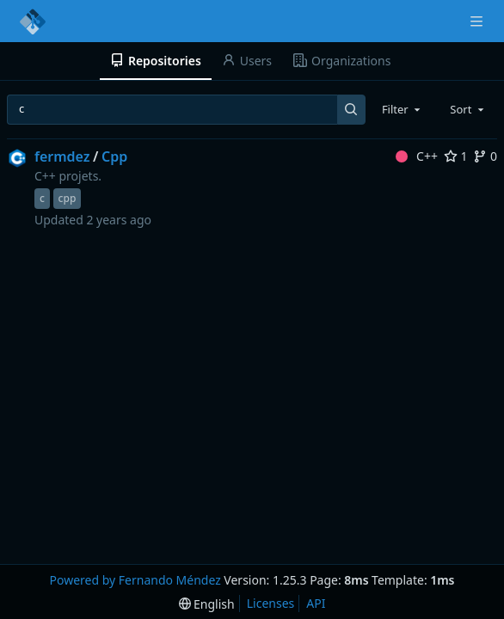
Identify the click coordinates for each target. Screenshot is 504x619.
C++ (417, 156)
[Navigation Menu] (478, 21)
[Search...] (351, 110)
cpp (67, 198)
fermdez (62, 156)
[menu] (207, 604)
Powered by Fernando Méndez (134, 580)
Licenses (271, 603)
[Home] (33, 21)
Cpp (114, 156)
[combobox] (402, 109)
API (315, 603)
